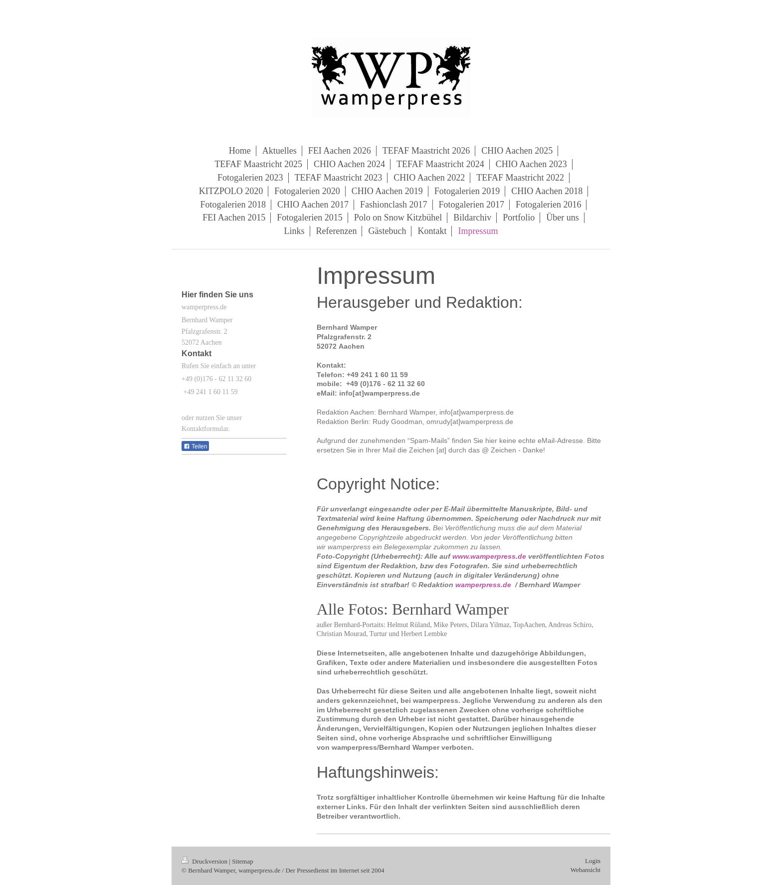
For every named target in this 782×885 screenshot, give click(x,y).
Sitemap (242, 861)
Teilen (195, 446)
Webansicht (585, 870)
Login (592, 861)
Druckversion (205, 861)
